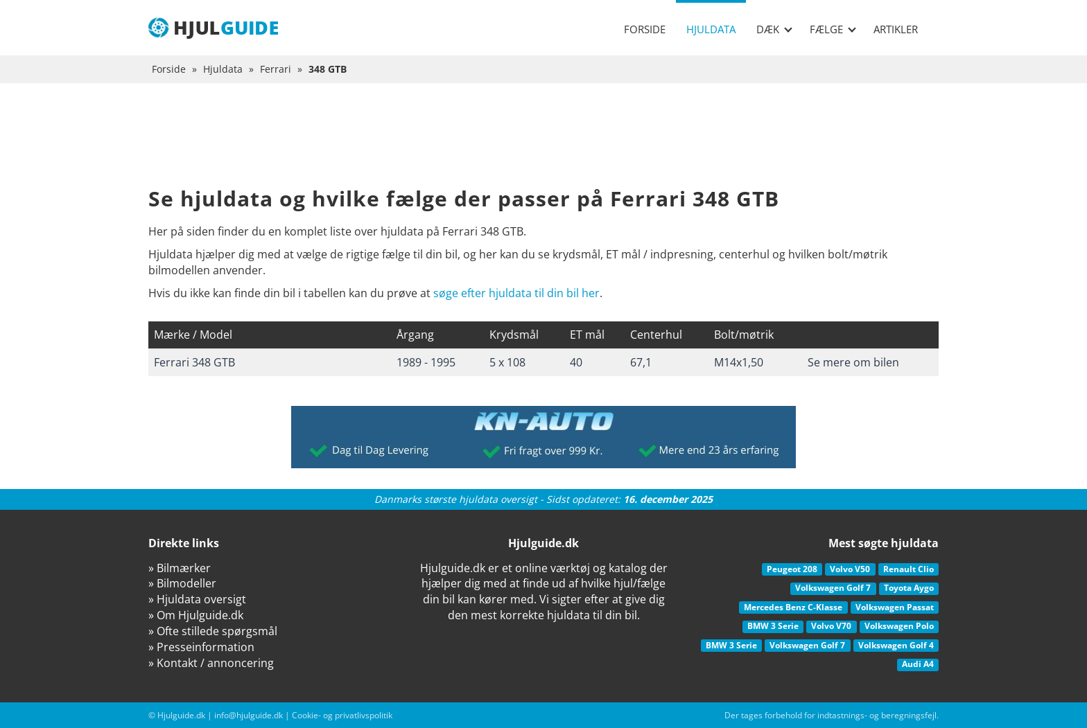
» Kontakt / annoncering (211, 663)
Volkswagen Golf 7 (833, 588)
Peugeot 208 (792, 569)
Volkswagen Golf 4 (896, 645)
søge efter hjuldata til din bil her (516, 293)
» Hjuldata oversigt (197, 599)
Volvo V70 (831, 626)
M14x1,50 (738, 362)
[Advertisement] (543, 145)
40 (576, 362)
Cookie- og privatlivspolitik (342, 715)
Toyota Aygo (909, 588)
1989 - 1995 (426, 362)
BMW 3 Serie (773, 626)
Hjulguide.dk (181, 715)
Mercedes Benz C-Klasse (793, 607)
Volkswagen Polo (899, 626)
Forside (645, 29)
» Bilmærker (179, 568)
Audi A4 (918, 664)
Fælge (833, 29)
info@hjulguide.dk (248, 715)
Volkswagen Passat (894, 607)
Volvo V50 (850, 569)
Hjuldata (711, 29)
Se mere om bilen (853, 362)
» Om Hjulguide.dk (195, 615)
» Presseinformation (201, 647)
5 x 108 (507, 362)
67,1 (641, 362)
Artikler (895, 29)
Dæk (774, 29)
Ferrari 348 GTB (194, 362)
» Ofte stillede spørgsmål (212, 631)
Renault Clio (908, 569)
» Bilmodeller (182, 583)
